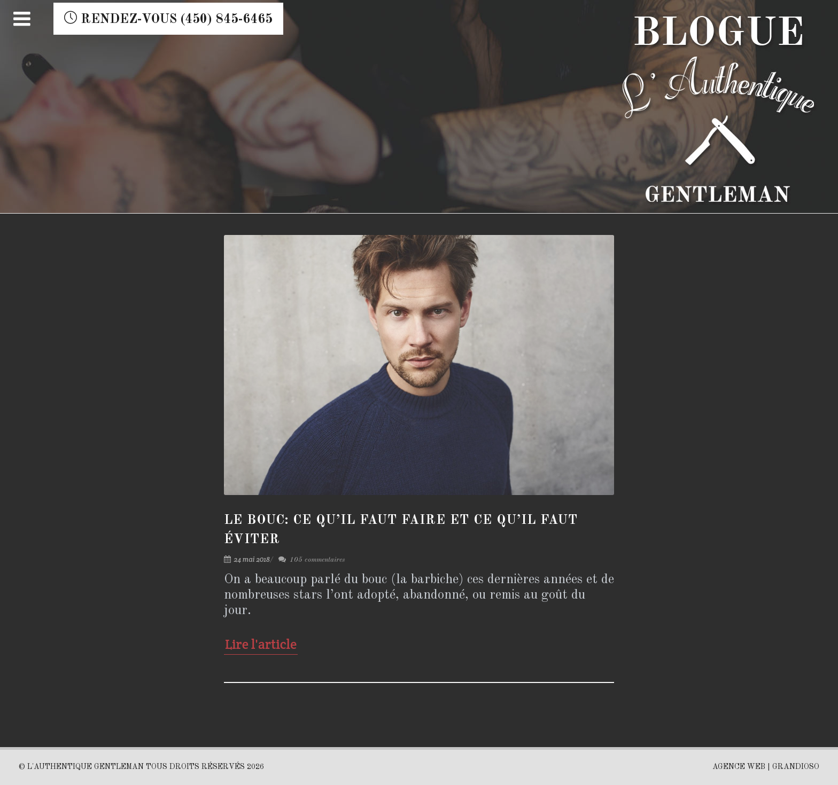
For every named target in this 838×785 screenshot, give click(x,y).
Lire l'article (261, 644)
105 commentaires (311, 559)
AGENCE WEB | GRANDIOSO (765, 767)
